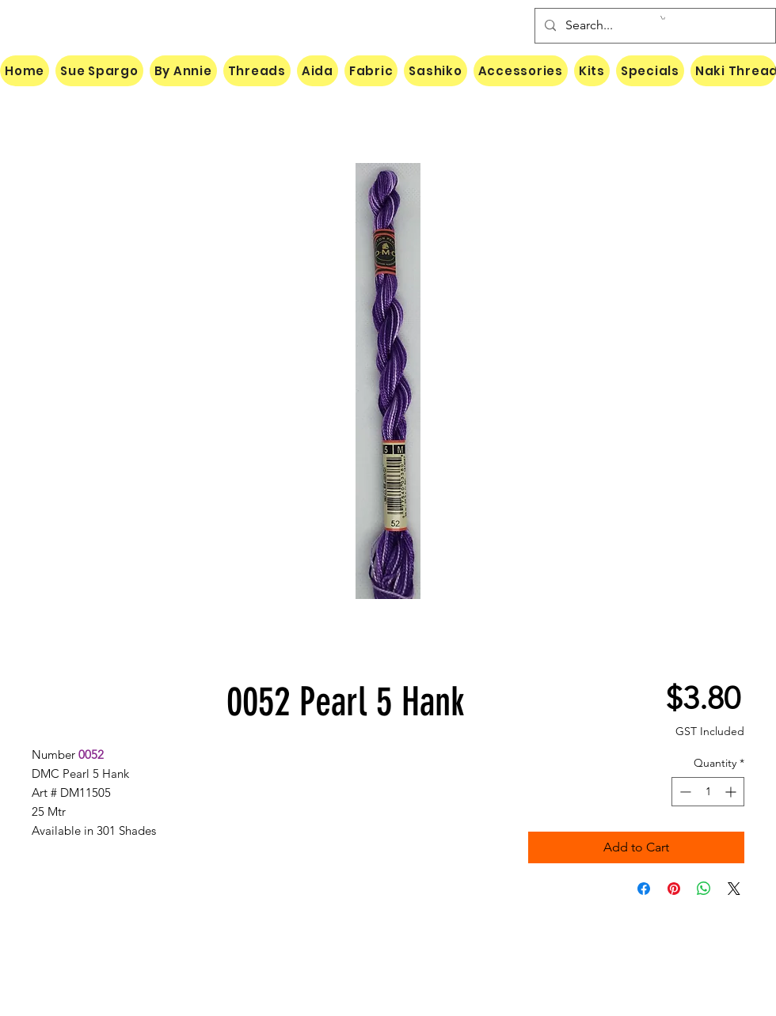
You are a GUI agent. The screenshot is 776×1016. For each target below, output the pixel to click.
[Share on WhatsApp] (703, 888)
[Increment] (732, 792)
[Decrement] (684, 792)
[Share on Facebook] (643, 888)
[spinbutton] (708, 792)
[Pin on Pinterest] (673, 888)
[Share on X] (734, 888)
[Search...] (653, 26)
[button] (662, 18)
